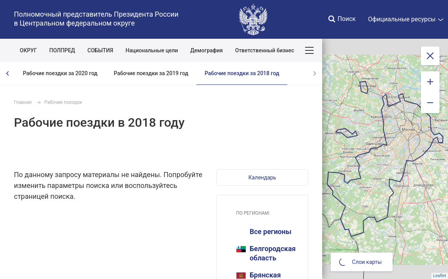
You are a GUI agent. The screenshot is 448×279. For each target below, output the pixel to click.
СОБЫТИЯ (100, 50)
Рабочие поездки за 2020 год (60, 73)
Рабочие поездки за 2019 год (151, 73)
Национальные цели (151, 50)
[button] (262, 177)
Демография (207, 50)
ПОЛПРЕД (62, 50)
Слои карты (360, 262)
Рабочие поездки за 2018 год (241, 73)
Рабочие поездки (63, 102)
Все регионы (271, 231)
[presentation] (7, 73)
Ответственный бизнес (264, 50)
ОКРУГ (28, 50)
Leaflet (439, 275)
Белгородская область (266, 253)
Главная (23, 102)
